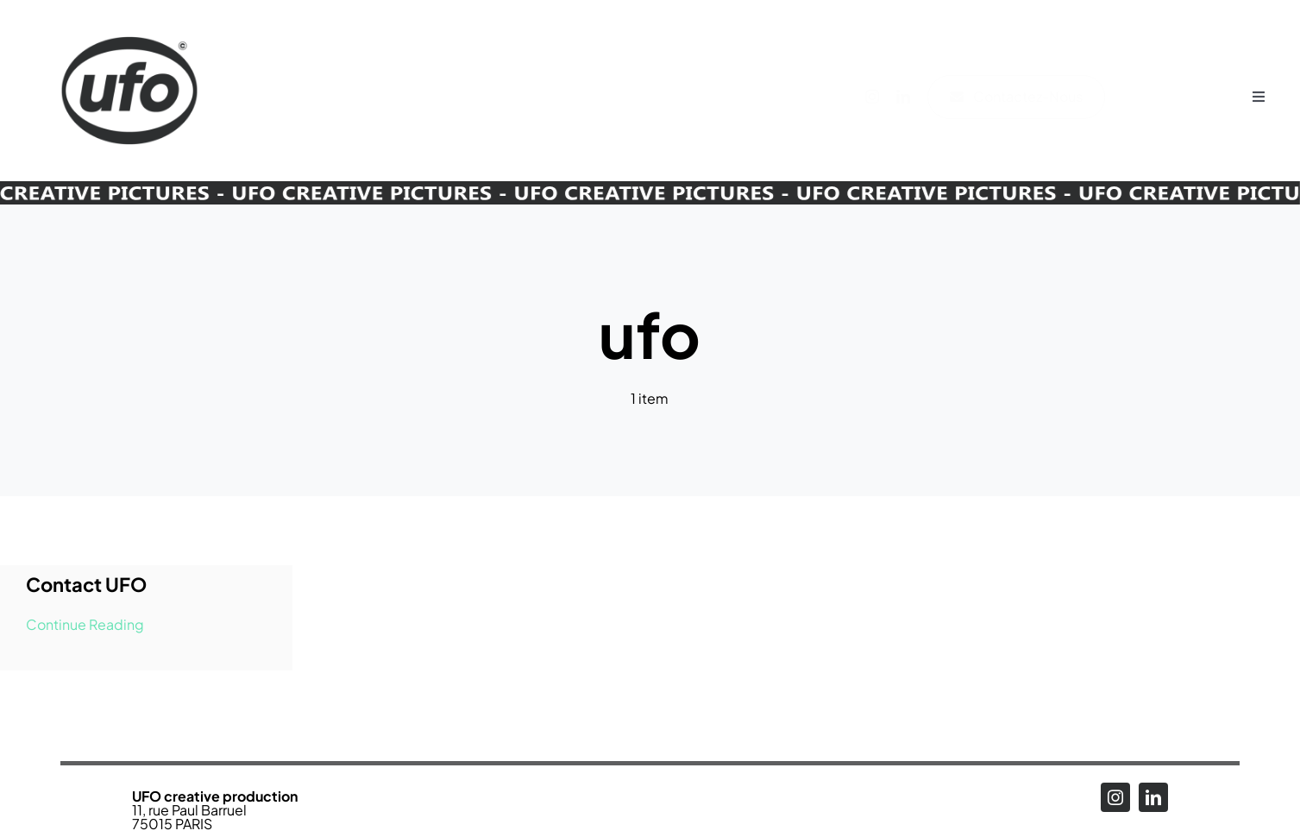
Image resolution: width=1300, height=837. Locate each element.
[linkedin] (913, 97)
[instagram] (882, 97)
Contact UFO (86, 584)
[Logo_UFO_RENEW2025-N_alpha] (129, 19)
